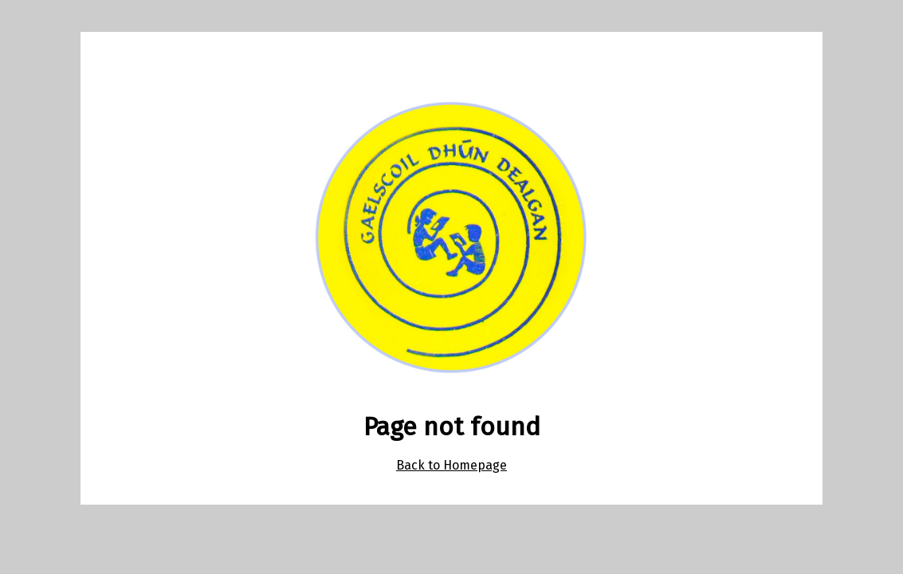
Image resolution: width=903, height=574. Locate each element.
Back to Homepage (451, 465)
